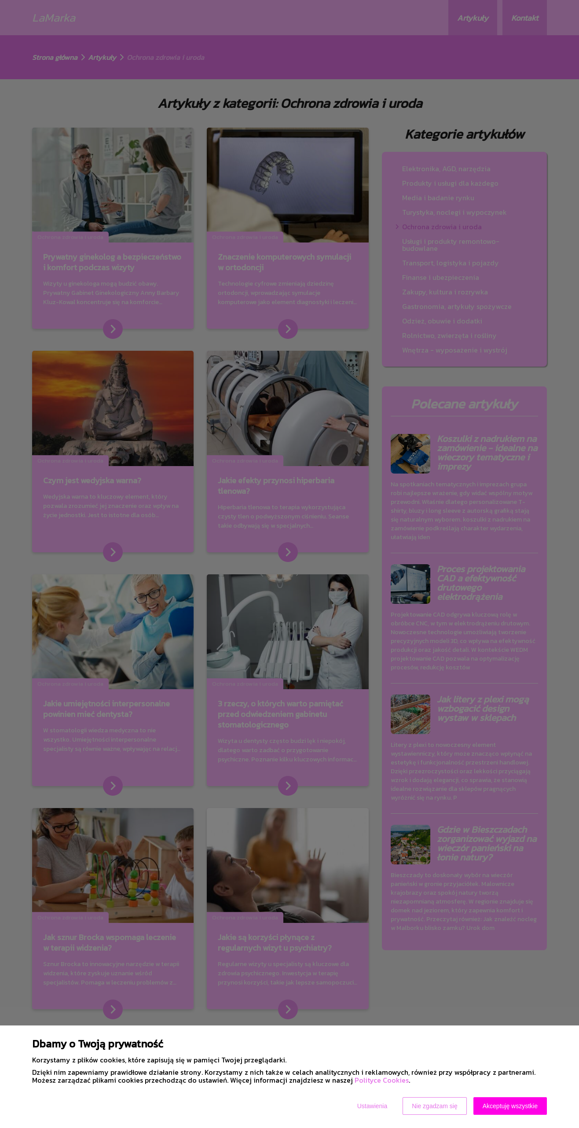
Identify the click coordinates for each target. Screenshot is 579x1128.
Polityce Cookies (382, 1080)
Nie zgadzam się (435, 1106)
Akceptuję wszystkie (510, 1106)
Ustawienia (372, 1106)
